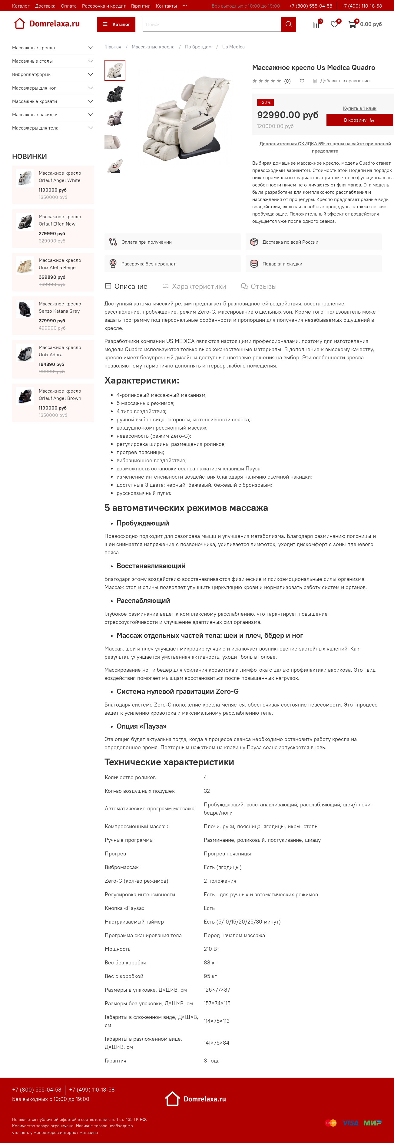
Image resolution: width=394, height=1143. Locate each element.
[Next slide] (115, 167)
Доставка (45, 6)
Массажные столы (32, 61)
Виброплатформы (31, 74)
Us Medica (233, 47)
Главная (112, 47)
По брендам (198, 47)
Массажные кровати (34, 101)
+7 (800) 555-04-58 (310, 6)
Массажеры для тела (35, 128)
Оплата (69, 6)
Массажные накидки (35, 114)
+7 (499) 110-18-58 (362, 6)
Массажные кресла (153, 47)
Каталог (21, 6)
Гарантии (141, 6)
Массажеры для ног (34, 88)
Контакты (166, 6)
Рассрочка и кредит (104, 6)
